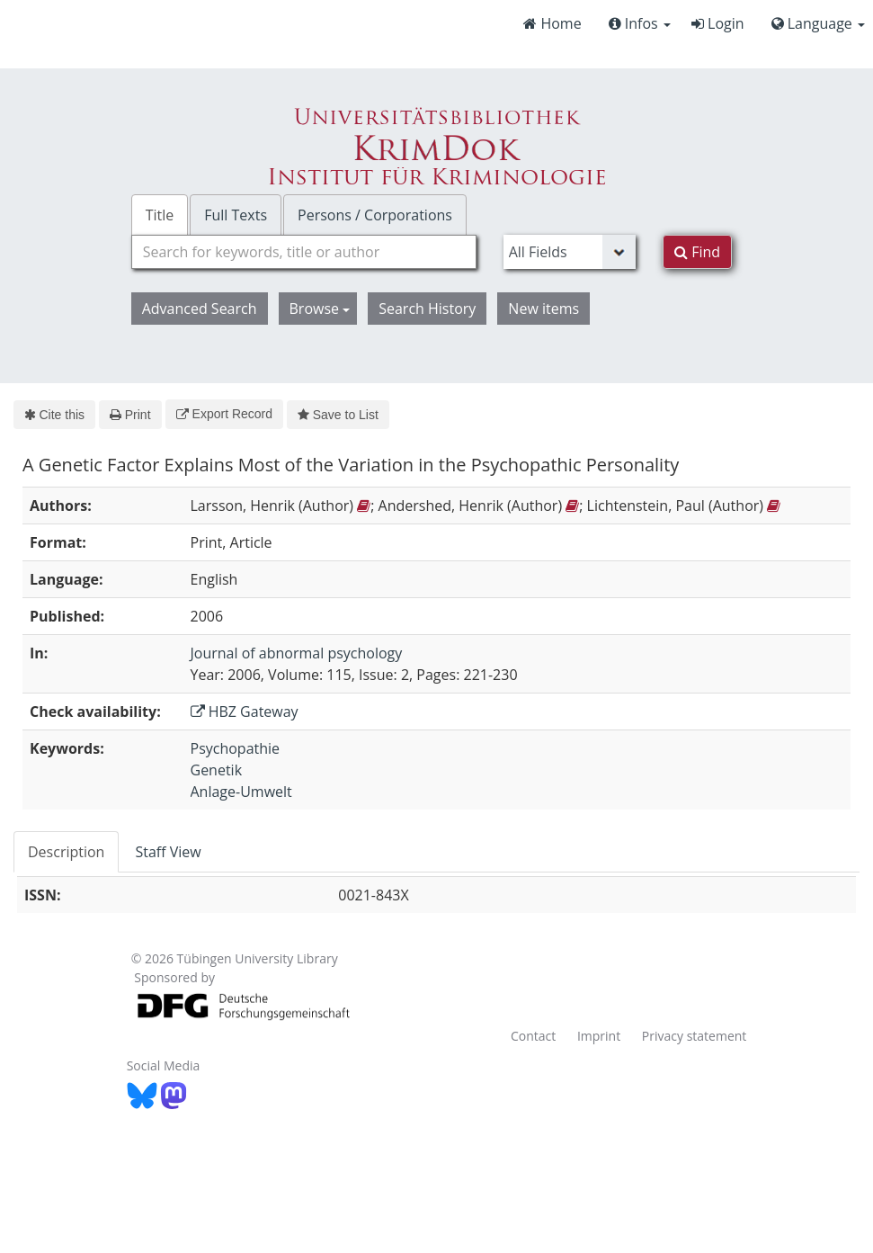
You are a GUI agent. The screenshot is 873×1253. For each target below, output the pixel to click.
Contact (533, 1035)
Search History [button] (427, 308)
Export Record (224, 414)
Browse (320, 308)
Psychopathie (236, 748)
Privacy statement (694, 1035)
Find (697, 252)
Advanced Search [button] (199, 308)
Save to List (338, 414)
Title (160, 215)
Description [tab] (66, 852)
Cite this (54, 414)
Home (552, 23)
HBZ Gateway (244, 711)
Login (717, 23)
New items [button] (543, 308)
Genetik (217, 770)
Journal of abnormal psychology (297, 653)
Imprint (598, 1035)
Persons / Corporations (375, 215)
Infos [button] (640, 23)
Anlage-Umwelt (241, 791)
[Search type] (569, 252)
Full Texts (235, 215)
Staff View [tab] (167, 852)
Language (818, 23)
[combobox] (304, 252)
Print (130, 414)
